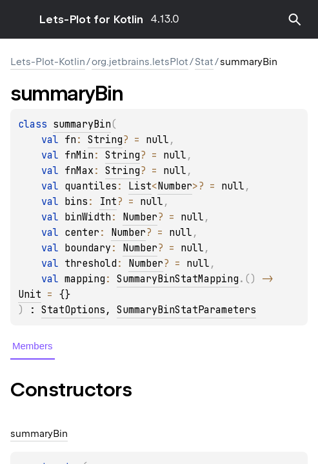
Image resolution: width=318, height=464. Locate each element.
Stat (204, 62)
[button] (295, 19)
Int (108, 201)
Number (174, 186)
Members (32, 345)
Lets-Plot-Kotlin (47, 62)
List (140, 186)
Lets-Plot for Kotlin (91, 19)
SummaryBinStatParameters (186, 310)
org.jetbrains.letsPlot (140, 62)
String (105, 139)
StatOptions (73, 310)
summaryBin (82, 124)
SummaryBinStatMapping (178, 279)
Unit (29, 294)
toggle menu (19, 19)
